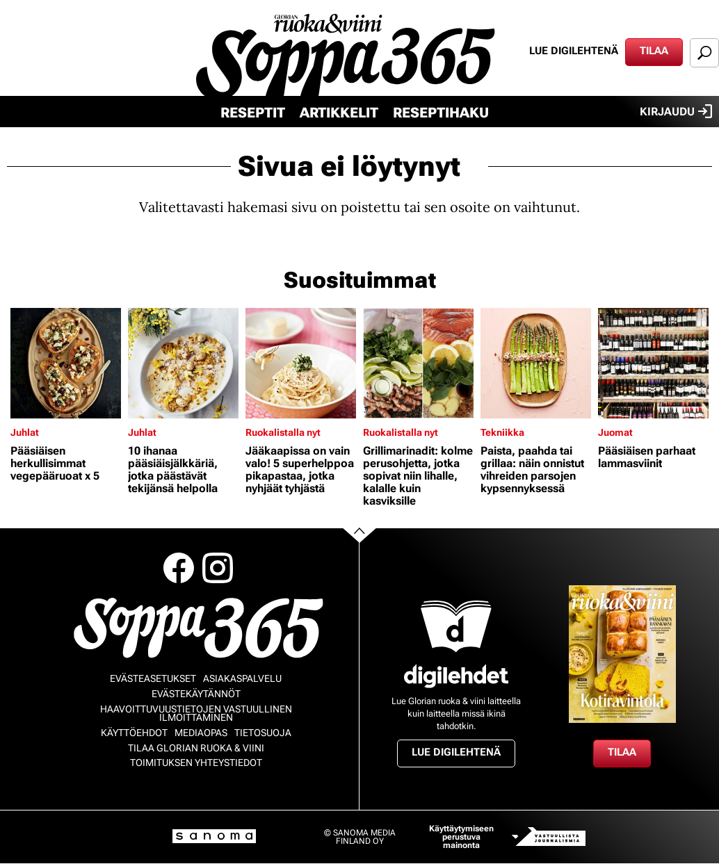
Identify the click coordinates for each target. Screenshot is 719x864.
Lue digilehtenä (573, 50)
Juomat (615, 432)
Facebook (178, 568)
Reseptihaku (441, 112)
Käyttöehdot (134, 732)
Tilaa (654, 50)
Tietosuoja (262, 732)
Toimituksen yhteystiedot (196, 762)
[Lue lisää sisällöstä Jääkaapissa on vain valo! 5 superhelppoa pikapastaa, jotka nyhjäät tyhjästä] (300, 363)
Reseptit (252, 112)
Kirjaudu (676, 111)
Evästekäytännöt (196, 693)
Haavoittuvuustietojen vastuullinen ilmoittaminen (196, 713)
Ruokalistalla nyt (283, 432)
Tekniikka (502, 432)
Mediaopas (201, 732)
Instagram (217, 568)
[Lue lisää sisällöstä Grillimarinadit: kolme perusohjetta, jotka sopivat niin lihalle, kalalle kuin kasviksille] (418, 363)
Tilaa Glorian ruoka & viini (196, 747)
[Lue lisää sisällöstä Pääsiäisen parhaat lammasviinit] (653, 363)
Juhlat (24, 432)
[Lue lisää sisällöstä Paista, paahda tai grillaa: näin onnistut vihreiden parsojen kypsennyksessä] (535, 363)
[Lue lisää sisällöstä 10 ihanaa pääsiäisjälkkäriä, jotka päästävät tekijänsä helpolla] (183, 363)
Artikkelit (339, 112)
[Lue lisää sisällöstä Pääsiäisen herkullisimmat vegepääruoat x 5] (65, 363)
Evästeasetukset (153, 678)
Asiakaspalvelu (242, 678)
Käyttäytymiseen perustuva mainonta (461, 837)
